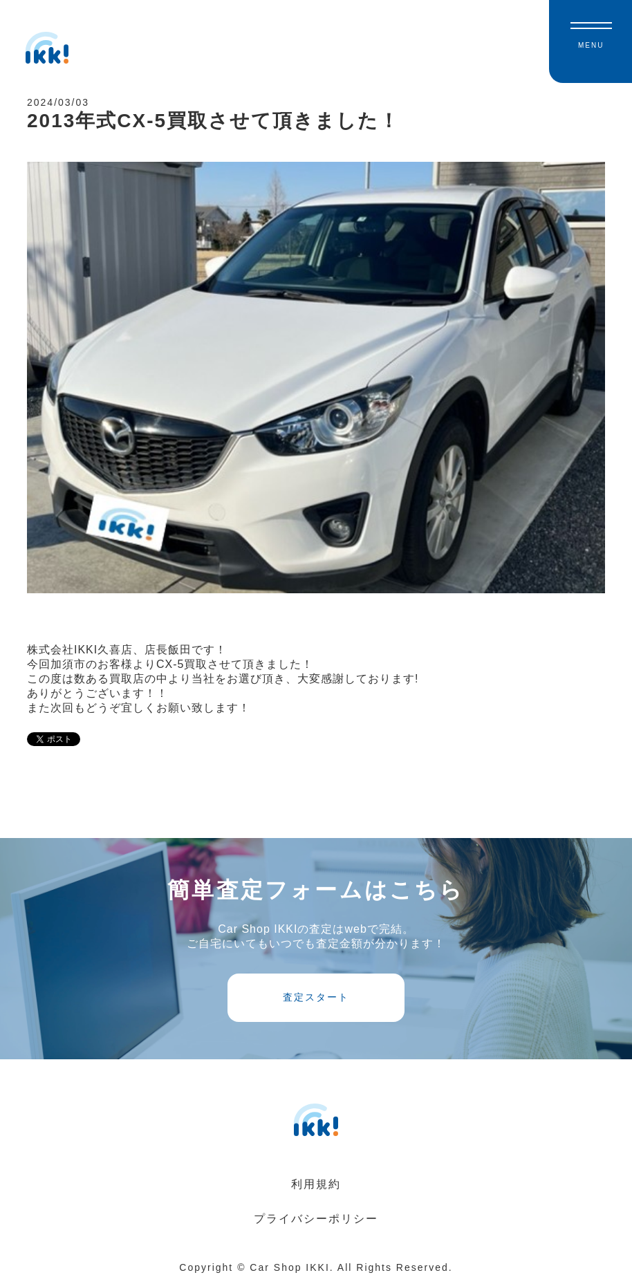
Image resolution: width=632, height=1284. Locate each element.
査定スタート (316, 997)
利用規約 (316, 1184)
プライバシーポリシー (316, 1219)
